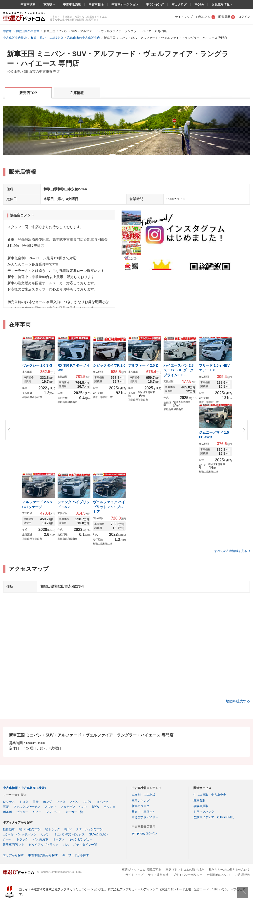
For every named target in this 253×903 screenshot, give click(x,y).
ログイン (244, 17)
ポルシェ (109, 806)
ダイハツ (102, 802)
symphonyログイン (144, 833)
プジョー (22, 812)
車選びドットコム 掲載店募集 (141, 869)
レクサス (9, 802)
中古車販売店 (72, 4)
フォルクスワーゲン (26, 806)
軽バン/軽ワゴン (30, 829)
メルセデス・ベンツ (74, 806)
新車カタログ (140, 806)
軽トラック (52, 829)
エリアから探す (13, 855)
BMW (95, 806)
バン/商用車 (40, 839)
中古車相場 (96, 4)
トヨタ (23, 802)
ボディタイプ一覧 (85, 844)
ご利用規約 (242, 875)
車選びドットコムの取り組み (185, 869)
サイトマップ (184, 17)
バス (66, 844)
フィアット (53, 812)
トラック (22, 839)
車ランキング (155, 4)
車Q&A (199, 4)
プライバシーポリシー (188, 875)
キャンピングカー (81, 839)
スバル (74, 802)
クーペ (7, 839)
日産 (36, 802)
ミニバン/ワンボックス (69, 834)
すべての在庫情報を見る (230, 551)
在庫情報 (77, 93)
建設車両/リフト (13, 844)
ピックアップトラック (44, 844)
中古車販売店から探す (43, 855)
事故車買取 (200, 806)
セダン (45, 834)
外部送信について (219, 875)
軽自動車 (9, 829)
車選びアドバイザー (145, 817)
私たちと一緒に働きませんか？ (229, 869)
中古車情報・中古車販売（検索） (25, 788)
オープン (58, 839)
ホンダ (47, 802)
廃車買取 (199, 800)
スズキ (87, 802)
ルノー (37, 812)
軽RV (67, 829)
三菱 (6, 806)
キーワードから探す (75, 855)
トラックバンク (203, 811)
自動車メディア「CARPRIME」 (214, 817)
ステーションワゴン (89, 829)
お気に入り (205, 17)
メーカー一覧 (74, 812)
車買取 (48, 4)
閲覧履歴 (226, 17)
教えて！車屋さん (143, 811)
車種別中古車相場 (143, 795)
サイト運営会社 (158, 875)
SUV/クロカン (98, 834)
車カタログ (179, 4)
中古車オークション (124, 4)
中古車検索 (28, 4)
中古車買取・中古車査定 (209, 795)
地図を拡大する (238, 701)
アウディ (50, 806)
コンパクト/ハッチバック (19, 834)
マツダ (60, 802)
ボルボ (7, 812)
